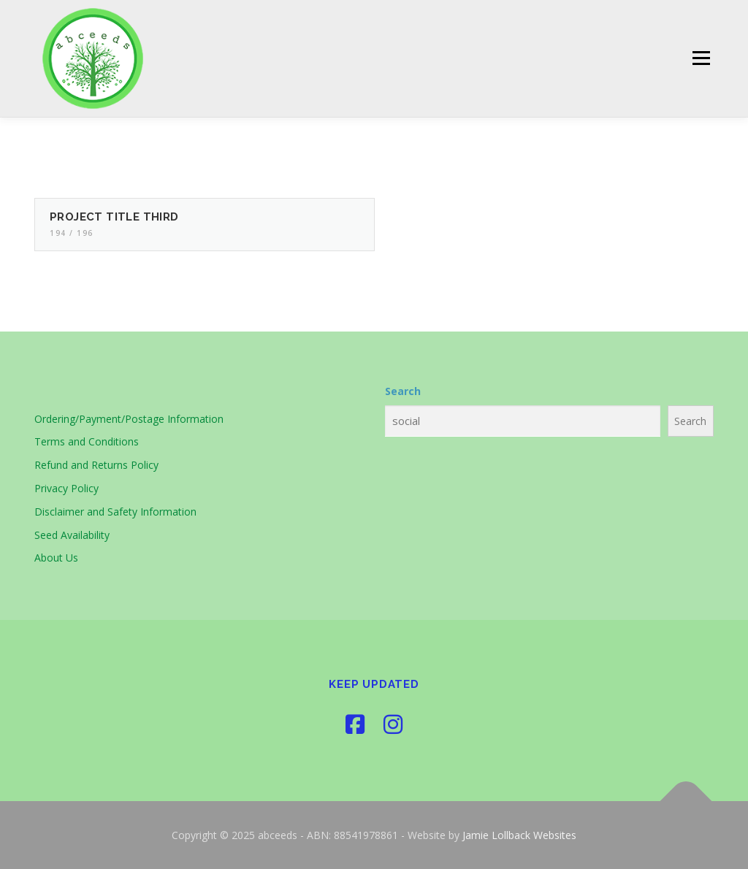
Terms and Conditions (86, 441)
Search (403, 391)
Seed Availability (72, 535)
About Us (56, 557)
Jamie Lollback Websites (519, 835)
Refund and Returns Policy (96, 465)
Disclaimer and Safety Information (115, 511)
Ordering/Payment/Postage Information (129, 419)
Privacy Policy (66, 488)
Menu (701, 59)
